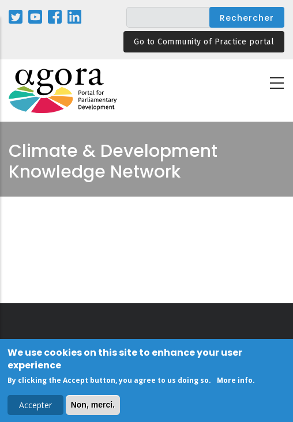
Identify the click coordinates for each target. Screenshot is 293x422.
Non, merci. (93, 405)
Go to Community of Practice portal (204, 42)
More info (235, 381)
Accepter (35, 406)
